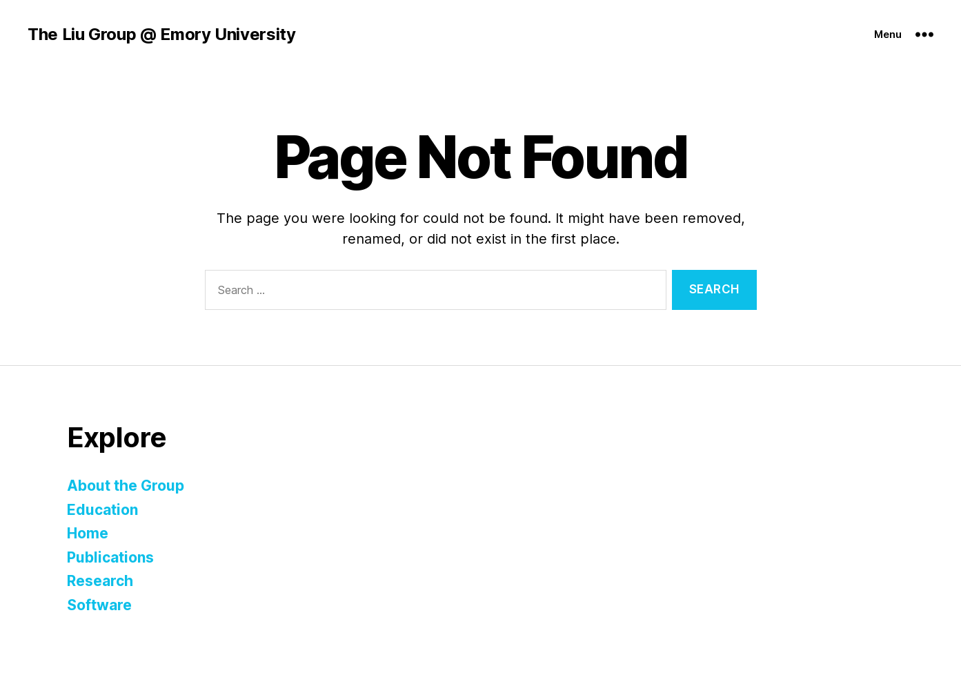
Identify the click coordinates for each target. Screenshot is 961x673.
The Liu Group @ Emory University (161, 34)
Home (87, 533)
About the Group (125, 485)
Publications (110, 557)
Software (99, 605)
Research (100, 580)
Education (102, 509)
